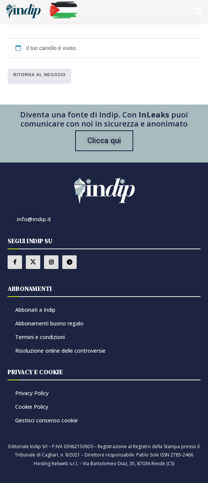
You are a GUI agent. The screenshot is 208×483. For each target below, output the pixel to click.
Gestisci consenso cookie (46, 420)
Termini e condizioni (40, 337)
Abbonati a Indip (35, 309)
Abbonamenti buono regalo (49, 323)
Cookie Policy (31, 406)
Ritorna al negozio (39, 74)
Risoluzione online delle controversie (60, 350)
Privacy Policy (32, 393)
